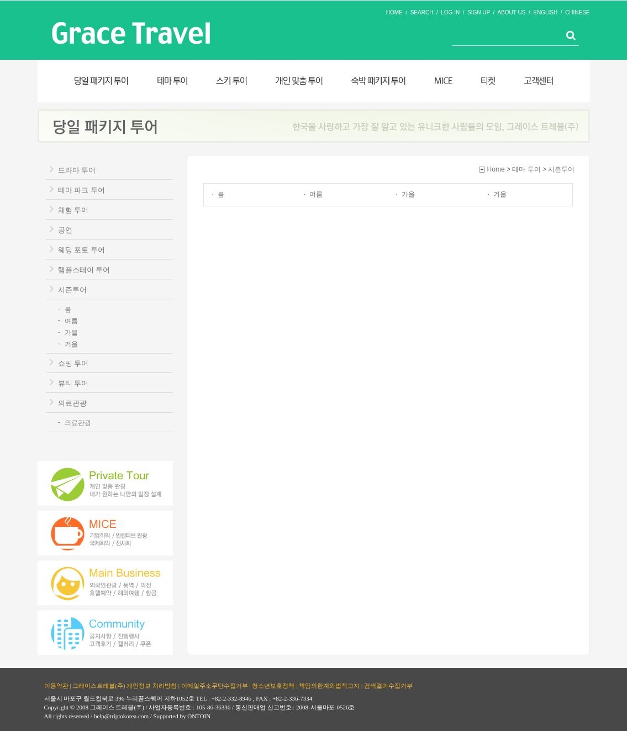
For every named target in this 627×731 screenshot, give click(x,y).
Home (496, 169)
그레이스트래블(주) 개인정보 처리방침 (124, 685)
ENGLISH (545, 12)
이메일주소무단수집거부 (214, 685)
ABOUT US (511, 12)
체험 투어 (73, 210)
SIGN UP (478, 12)
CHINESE (577, 12)
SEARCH (422, 12)
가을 (71, 332)
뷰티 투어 (73, 383)
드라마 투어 (77, 170)
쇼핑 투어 (73, 363)
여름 (71, 321)
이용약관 (56, 685)
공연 (65, 230)
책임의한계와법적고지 (329, 685)
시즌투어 (72, 290)
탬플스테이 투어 (84, 270)
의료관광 (72, 403)
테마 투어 (526, 169)
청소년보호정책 (273, 685)
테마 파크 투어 (81, 190)
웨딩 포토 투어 (81, 250)
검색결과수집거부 (388, 685)
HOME (394, 12)
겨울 (71, 344)
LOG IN (450, 12)
